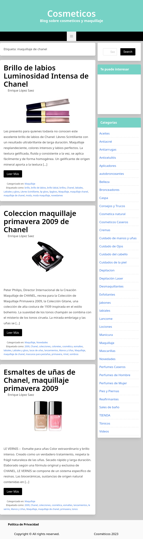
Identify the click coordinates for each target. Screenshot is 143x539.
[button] (71, 36)
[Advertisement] (119, 94)
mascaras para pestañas (38, 354)
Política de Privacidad (23, 524)
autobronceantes (111, 174)
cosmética (67, 346)
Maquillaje (30, 183)
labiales (79, 187)
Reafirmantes (109, 399)
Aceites (104, 133)
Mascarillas (107, 351)
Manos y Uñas (66, 350)
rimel (65, 354)
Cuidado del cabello (113, 254)
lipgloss (53, 191)
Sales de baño (109, 407)
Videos (104, 431)
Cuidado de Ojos (111, 246)
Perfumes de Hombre (114, 375)
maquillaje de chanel (14, 195)
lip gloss (44, 191)
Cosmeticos (71, 13)
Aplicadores (107, 166)
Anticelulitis (107, 157)
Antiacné (105, 141)
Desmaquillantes (111, 286)
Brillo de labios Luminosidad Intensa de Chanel (46, 76)
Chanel (70, 187)
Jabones (105, 302)
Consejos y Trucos (112, 206)
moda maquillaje (41, 195)
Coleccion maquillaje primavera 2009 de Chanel (40, 221)
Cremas (104, 230)
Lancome (106, 319)
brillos (63, 187)
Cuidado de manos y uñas (118, 238)
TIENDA (104, 415)
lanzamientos (51, 350)
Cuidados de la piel (113, 262)
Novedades (42, 342)
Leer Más (13, 174)
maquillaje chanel (79, 191)
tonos (75, 509)
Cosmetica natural (112, 214)
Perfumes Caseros (112, 367)
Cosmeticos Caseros (113, 222)
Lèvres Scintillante (30, 191)
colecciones (45, 346)
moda (29, 195)
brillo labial (52, 187)
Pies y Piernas (109, 391)
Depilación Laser (111, 278)
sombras (74, 354)
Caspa (103, 198)
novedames (57, 195)
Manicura (106, 335)
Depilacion (107, 270)
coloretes (56, 346)
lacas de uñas (36, 350)
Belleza (104, 182)
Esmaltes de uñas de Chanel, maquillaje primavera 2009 (39, 380)
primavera (57, 354)
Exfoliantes (107, 294)
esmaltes (78, 346)
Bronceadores (109, 190)
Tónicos (104, 423)
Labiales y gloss (11, 191)
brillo (27, 187)
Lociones (105, 326)
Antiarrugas (107, 149)
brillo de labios (38, 187)
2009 (27, 346)
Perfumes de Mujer (113, 383)
